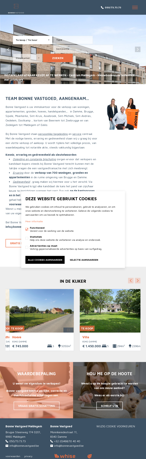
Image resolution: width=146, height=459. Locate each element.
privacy (28, 456)
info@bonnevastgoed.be (24, 445)
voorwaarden (13, 456)
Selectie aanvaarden (84, 259)
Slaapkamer (23, 57)
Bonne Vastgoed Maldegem (24, 426)
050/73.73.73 (113, 7)
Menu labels (134, 7)
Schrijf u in (109, 405)
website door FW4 (89, 456)
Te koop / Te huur (26, 39)
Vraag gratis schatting (36, 405)
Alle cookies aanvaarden (45, 259)
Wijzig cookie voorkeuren (115, 426)
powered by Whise (68, 456)
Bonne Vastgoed (61, 426)
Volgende (137, 280)
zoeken (57, 58)
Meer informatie (34, 221)
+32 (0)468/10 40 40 (67, 441)
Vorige (131, 280)
